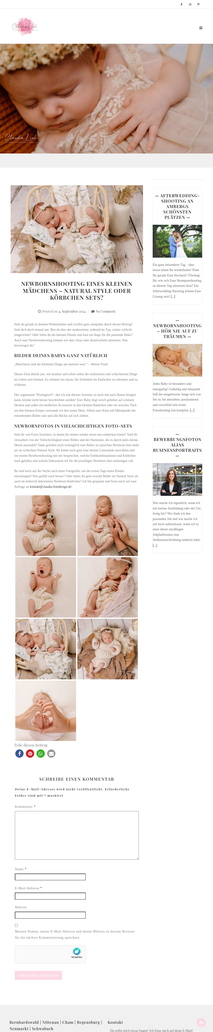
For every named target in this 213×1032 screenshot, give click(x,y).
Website (21, 907)
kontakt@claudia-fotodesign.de (50, 486)
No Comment (105, 311)
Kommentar (25, 806)
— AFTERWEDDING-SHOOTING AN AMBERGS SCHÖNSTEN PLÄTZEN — (177, 206)
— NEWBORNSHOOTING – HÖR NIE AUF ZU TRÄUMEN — (177, 328)
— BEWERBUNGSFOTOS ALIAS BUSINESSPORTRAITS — (177, 444)
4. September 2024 (72, 311)
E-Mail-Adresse (28, 888)
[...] (173, 296)
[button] (19, 753)
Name (21, 869)
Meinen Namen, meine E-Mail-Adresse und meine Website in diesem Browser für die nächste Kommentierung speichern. (75, 934)
